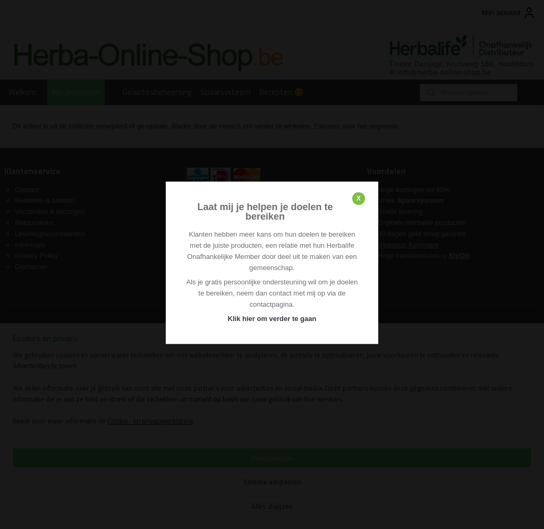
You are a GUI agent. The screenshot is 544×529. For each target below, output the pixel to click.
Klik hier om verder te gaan (272, 319)
